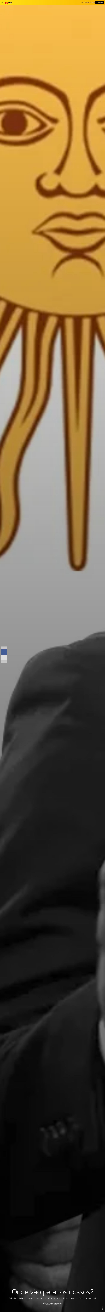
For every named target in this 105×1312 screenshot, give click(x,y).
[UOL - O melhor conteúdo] (8, 2)
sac (82, 2)
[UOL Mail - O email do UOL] (86, 2)
